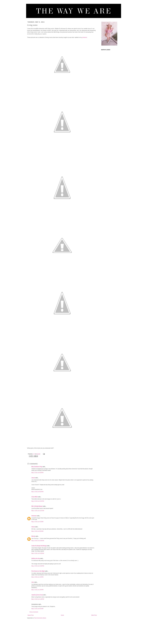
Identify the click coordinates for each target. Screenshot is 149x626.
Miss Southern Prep (36, 466)
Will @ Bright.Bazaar (37, 506)
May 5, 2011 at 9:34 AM (37, 608)
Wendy (33, 536)
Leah (34, 453)
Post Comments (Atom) (40, 618)
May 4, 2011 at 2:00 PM (37, 589)
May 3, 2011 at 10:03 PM (37, 501)
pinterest (84, 37)
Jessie (33, 477)
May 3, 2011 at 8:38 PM (37, 472)
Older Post (94, 615)
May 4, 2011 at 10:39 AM (37, 553)
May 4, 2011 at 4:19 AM (37, 521)
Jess (32, 582)
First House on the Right (38, 571)
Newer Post (31, 615)
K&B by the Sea (35, 558)
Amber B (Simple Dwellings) (39, 545)
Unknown (34, 515)
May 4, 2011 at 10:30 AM (37, 540)
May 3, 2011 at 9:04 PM (37, 491)
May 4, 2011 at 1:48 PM (37, 577)
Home (62, 615)
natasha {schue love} (37, 595)
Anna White (34, 496)
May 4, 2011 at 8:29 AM (37, 531)
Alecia (33, 526)
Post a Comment (34, 612)
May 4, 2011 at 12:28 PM (37, 566)
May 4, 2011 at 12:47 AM (37, 510)
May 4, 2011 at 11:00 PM (37, 599)
